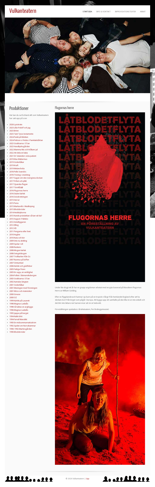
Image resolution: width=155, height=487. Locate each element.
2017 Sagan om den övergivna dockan (26, 178)
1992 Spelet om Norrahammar (22, 326)
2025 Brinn (14, 131)
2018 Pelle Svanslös (17, 172)
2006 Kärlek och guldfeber (20, 266)
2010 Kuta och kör (17, 238)
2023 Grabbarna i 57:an (19, 143)
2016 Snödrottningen (18, 197)
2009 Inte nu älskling (18, 241)
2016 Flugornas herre (18, 190)
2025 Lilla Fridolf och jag (19, 128)
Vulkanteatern (22, 11)
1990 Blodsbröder (17, 332)
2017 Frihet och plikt (18, 181)
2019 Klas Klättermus (18, 159)
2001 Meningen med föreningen (23, 288)
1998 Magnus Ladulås (18, 304)
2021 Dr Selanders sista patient (22, 156)
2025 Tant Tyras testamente (21, 134)
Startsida (87, 12)
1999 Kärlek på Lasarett (19, 301)
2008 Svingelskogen (18, 253)
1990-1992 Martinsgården (20, 329)
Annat (143, 12)
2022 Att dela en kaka (18, 153)
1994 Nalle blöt (15, 316)
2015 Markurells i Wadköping (22, 206)
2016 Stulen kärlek (17, 193)
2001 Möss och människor (20, 291)
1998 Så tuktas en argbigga (21, 307)
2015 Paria (13, 203)
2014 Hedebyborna (17, 212)
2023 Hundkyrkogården (19, 146)
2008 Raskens (15, 247)
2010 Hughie (14, 234)
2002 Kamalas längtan (18, 282)
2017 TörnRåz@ (16, 187)
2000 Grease (14, 294)
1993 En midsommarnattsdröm (22, 322)
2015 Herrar (14, 200)
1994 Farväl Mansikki (18, 319)
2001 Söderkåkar (16, 285)
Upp (87, 479)
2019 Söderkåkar (16, 162)
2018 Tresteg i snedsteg (19, 175)
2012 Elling (14, 225)
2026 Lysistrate (15, 124)
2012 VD (12, 228)
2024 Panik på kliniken (18, 137)
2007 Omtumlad (16, 263)
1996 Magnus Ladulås (18, 310)
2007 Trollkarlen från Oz (19, 256)
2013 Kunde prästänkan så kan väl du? (25, 216)
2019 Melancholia (17, 168)
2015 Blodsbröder (17, 209)
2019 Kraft (13, 165)
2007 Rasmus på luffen (19, 260)
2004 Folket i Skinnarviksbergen (22, 275)
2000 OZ (13, 297)
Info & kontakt (103, 12)
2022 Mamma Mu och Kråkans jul (23, 149)
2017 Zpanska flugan (18, 184)
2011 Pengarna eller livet (20, 231)
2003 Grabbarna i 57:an (19, 278)
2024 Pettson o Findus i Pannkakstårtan (26, 140)
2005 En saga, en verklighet (21, 272)
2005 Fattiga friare (17, 269)
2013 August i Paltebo (18, 219)
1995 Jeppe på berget (18, 313)
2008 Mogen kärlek (17, 250)
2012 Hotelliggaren (17, 222)
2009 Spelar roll (16, 244)
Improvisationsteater (125, 12)
